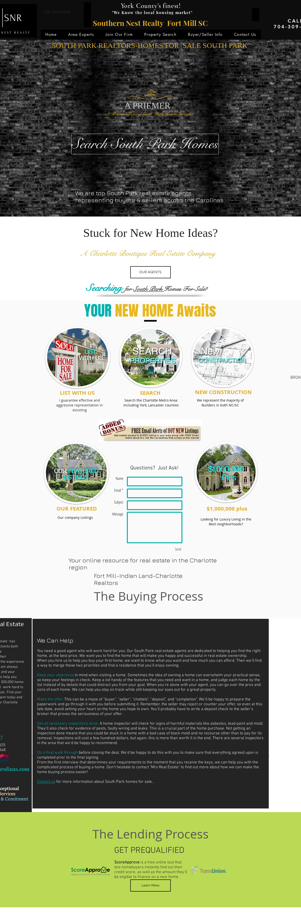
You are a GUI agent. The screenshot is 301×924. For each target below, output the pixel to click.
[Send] (178, 549)
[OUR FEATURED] (77, 508)
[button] (81, 34)
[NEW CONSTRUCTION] (223, 392)
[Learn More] (150, 885)
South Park (148, 289)
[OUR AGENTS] (150, 272)
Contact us (46, 781)
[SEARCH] (150, 393)
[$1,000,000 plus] (227, 508)
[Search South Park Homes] (145, 144)
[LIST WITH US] (77, 393)
